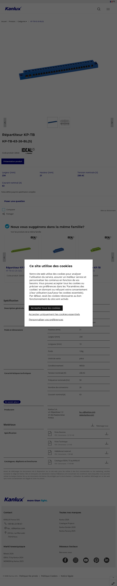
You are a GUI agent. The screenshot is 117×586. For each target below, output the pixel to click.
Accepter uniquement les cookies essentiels (54, 314)
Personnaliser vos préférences (46, 319)
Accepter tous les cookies (45, 308)
